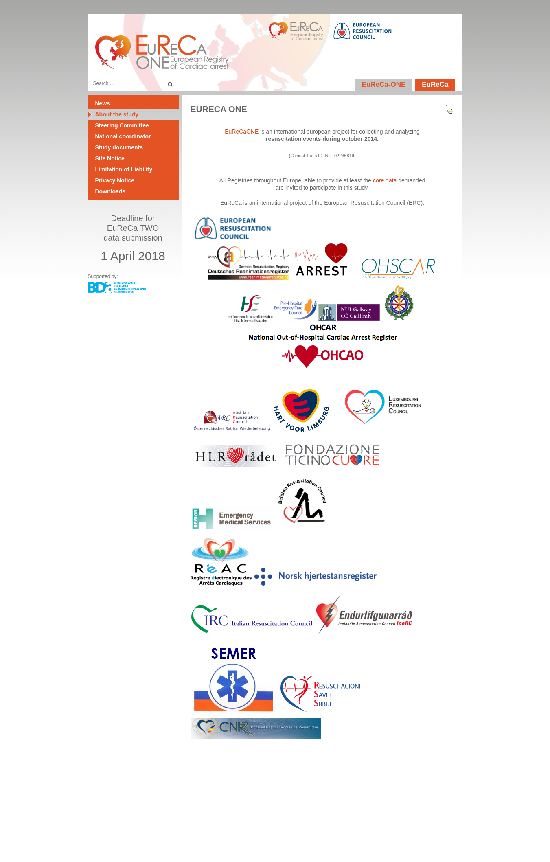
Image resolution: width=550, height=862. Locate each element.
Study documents (119, 147)
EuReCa (435, 84)
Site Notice (110, 158)
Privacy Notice (115, 180)
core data (385, 180)
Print (447, 111)
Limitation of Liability (124, 169)
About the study (117, 114)
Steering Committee (122, 125)
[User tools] (447, 103)
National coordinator (123, 136)
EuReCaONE (242, 131)
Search (170, 83)
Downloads (110, 191)
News (102, 103)
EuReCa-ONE (384, 84)
